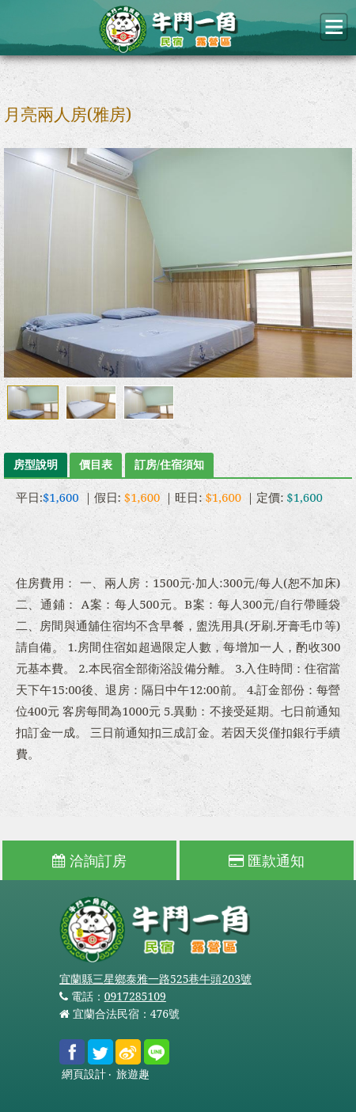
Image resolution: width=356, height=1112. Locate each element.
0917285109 (135, 996)
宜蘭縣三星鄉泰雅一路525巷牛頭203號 (155, 978)
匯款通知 (267, 860)
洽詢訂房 (89, 860)
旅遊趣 (133, 1074)
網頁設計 (84, 1074)
